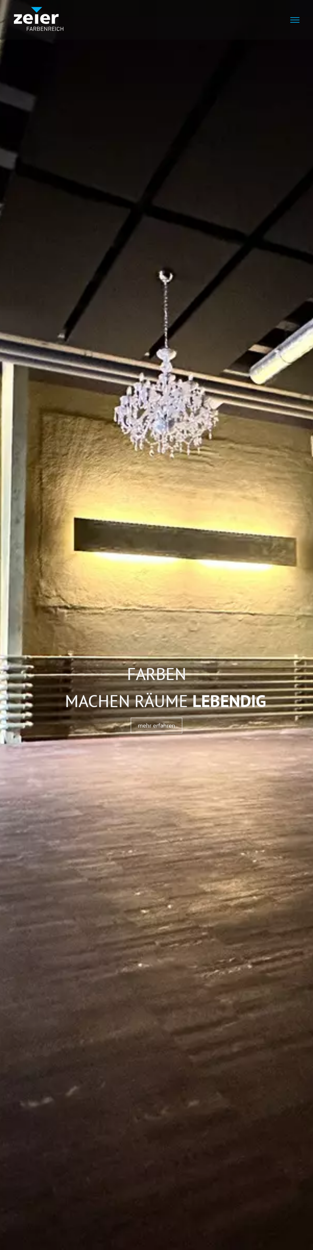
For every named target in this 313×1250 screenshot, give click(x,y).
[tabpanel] (156, 625)
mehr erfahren (156, 725)
